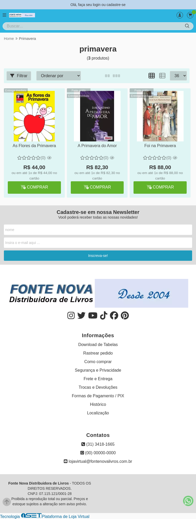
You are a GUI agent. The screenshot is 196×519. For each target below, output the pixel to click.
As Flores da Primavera (34, 145)
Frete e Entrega (97, 379)
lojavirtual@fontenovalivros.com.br (98, 461)
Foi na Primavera (160, 145)
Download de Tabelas (98, 344)
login (97, 5)
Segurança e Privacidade (98, 370)
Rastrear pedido (98, 353)
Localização (98, 413)
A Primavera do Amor (96, 145)
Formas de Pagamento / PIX (98, 396)
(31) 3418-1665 (98, 444)
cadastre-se (116, 5)
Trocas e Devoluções (98, 387)
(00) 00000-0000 (98, 453)
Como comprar (98, 361)
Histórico (98, 404)
